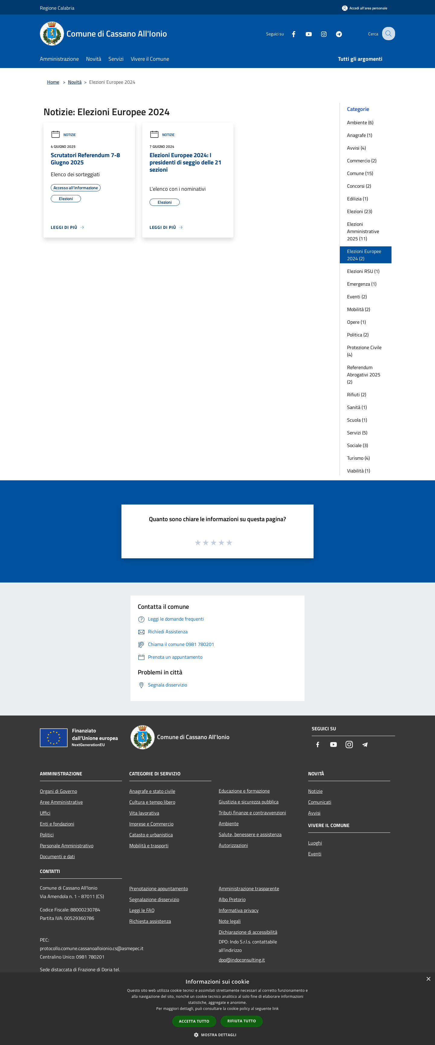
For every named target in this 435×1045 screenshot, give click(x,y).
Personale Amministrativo (66, 845)
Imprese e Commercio (151, 823)
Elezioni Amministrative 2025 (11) (363, 231)
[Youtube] (304, 33)
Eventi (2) (357, 296)
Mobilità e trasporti (149, 845)
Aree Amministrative (61, 802)
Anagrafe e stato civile (152, 791)
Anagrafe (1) (359, 135)
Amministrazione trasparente (249, 888)
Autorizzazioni (233, 845)
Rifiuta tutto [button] (241, 1021)
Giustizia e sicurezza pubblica (249, 801)
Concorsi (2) (359, 186)
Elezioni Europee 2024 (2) (364, 255)
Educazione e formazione (244, 790)
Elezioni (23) (359, 211)
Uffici (45, 812)
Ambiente (229, 823)
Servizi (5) (357, 432)
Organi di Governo (58, 791)
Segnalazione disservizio (154, 899)
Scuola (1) (357, 420)
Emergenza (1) (361, 283)
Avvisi (314, 812)
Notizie (63, 135)
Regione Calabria (57, 7)
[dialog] (217, 1009)
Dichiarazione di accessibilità (248, 932)
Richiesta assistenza (150, 921)
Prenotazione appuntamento (158, 888)
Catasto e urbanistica (151, 834)
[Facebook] (289, 33)
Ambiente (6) (360, 122)
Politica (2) (358, 334)
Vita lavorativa (144, 812)
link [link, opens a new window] (275, 1008)
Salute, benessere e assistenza (250, 834)
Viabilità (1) (358, 470)
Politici (47, 834)
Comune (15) (360, 173)
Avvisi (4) (356, 147)
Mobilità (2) (358, 309)
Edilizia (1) (357, 198)
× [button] (428, 979)
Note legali (230, 921)
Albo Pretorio (232, 899)
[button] (217, 1035)
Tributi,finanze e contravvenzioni (252, 812)
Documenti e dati (57, 856)
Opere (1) (356, 322)
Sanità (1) (357, 407)
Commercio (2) (361, 160)
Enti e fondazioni (57, 823)
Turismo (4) (358, 458)
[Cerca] (388, 33)
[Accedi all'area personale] (364, 8)
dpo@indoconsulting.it (242, 959)
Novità (75, 82)
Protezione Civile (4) (364, 351)
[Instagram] (319, 33)
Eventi (314, 853)
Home (53, 82)
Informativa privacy (239, 910)
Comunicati (319, 802)
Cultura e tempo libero (152, 802)
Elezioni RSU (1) (363, 271)
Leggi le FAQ (142, 910)
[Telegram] (334, 33)
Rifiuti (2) (356, 394)
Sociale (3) (357, 445)
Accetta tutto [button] (194, 1021)
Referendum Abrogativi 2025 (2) (363, 374)
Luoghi (315, 842)
